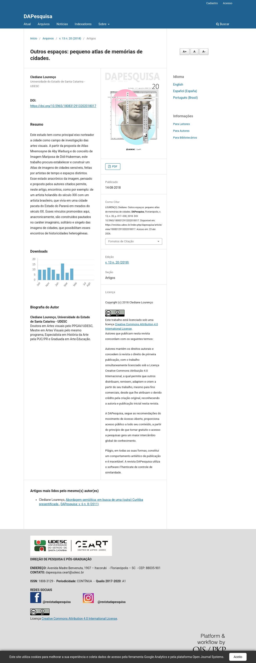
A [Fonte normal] (194, 51)
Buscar (222, 24)
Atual (27, 24)
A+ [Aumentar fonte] (185, 51)
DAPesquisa (38, 16)
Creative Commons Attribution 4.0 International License (79, 618)
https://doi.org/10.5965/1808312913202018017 (63, 106)
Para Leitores (181, 124)
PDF (114, 166)
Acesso (227, 3)
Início (33, 38)
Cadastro (212, 3)
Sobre (102, 24)
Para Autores (181, 130)
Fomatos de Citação (121, 241)
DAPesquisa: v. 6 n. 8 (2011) (79, 504)
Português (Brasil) (185, 97)
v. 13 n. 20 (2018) (70, 38)
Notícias (62, 24)
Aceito (238, 657)
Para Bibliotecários (185, 137)
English (178, 84)
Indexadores (83, 24)
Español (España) (185, 91)
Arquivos (44, 24)
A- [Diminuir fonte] (203, 51)
